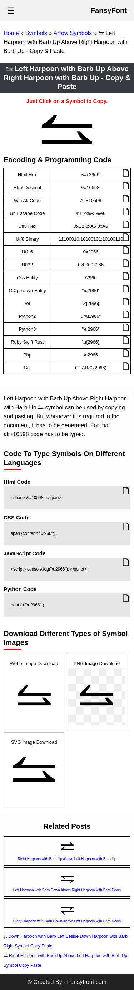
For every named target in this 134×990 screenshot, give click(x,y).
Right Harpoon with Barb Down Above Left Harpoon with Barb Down (67, 921)
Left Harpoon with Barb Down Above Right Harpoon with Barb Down (67, 890)
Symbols (36, 33)
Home (11, 33)
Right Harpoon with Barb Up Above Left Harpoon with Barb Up (67, 859)
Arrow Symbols (73, 33)
